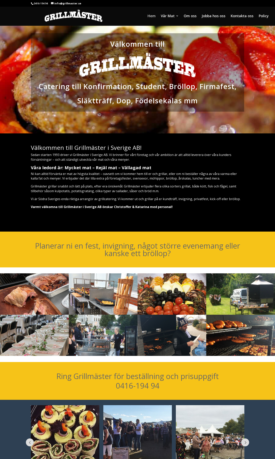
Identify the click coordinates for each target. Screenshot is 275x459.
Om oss (190, 16)
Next (245, 442)
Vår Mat (168, 16)
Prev (30, 442)
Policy (264, 16)
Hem (151, 16)
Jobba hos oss (213, 16)
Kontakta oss (242, 16)
